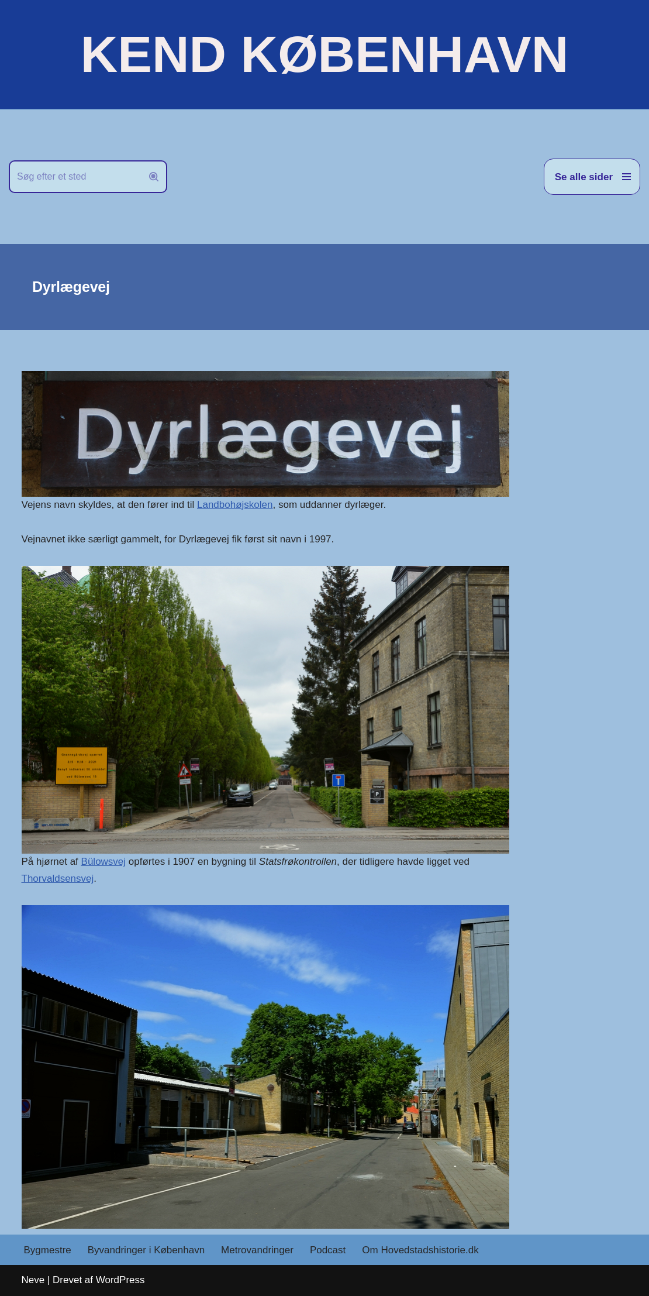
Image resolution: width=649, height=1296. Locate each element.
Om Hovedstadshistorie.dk (420, 1250)
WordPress (120, 1279)
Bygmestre (47, 1250)
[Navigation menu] (592, 177)
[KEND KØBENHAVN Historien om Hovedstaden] (324, 54)
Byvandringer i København (146, 1250)
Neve (33, 1279)
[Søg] (75, 176)
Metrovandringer (257, 1250)
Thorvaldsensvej (58, 878)
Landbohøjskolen (234, 504)
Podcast (328, 1250)
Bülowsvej (103, 861)
